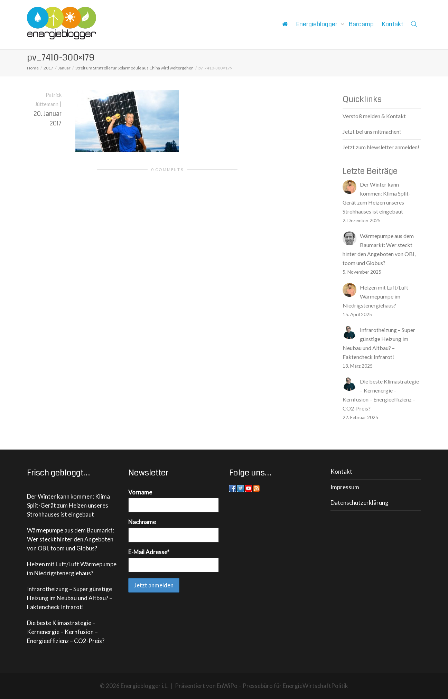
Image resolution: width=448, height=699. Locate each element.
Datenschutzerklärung (359, 502)
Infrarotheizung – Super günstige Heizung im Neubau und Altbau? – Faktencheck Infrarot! (69, 598)
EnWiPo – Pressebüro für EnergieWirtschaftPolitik (282, 685)
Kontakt (392, 24)
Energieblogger (317, 24)
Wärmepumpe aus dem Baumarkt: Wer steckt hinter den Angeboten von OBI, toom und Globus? (70, 539)
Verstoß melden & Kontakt (374, 116)
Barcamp (361, 24)
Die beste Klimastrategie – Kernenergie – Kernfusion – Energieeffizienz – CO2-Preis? (65, 631)
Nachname (142, 522)
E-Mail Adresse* (148, 552)
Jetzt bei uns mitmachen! (372, 131)
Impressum (344, 487)
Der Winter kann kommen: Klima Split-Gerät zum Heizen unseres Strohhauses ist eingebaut (68, 505)
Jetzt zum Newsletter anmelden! (381, 147)
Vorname (140, 492)
